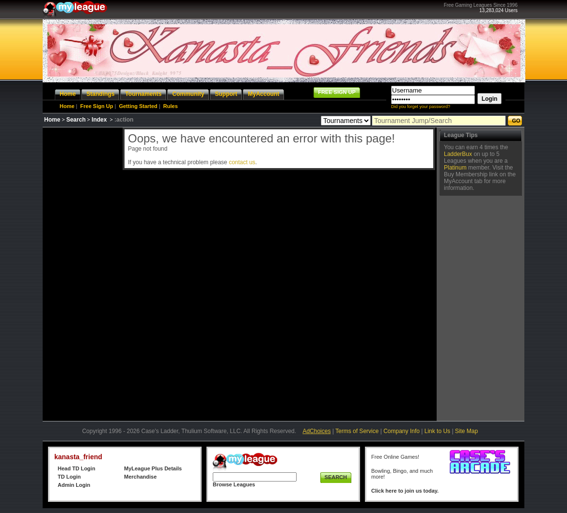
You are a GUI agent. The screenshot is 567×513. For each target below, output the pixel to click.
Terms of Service (356, 431)
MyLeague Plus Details (153, 468)
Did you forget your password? (420, 106)
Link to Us (437, 431)
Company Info (401, 431)
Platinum (455, 167)
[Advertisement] (81, 272)
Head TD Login (76, 468)
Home (67, 106)
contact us (242, 162)
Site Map (466, 431)
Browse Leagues (234, 484)
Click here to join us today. (405, 491)
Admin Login (74, 485)
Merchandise (140, 477)
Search (76, 119)
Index (99, 119)
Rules (170, 106)
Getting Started (138, 106)
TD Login (69, 477)
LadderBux (458, 154)
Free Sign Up (96, 106)
